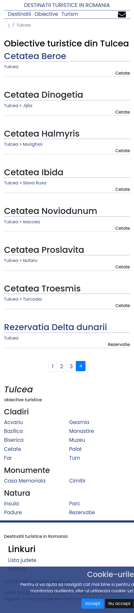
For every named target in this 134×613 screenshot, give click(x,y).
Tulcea (11, 67)
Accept (92, 603)
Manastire (81, 431)
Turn (74, 458)
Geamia (79, 422)
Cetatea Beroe (35, 56)
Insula (11, 503)
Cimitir (77, 480)
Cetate (12, 449)
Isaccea (31, 222)
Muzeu (77, 440)
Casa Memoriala (25, 480)
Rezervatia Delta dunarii (55, 327)
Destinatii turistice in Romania (67, 5)
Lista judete (22, 560)
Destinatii (19, 14)
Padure (13, 512)
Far (8, 458)
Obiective (46, 14)
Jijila (27, 106)
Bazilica (13, 431)
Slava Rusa (34, 183)
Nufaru (30, 260)
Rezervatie (82, 512)
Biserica (14, 440)
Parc (74, 503)
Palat (75, 449)
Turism (69, 14)
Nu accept (119, 603)
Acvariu (13, 422)
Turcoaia (32, 299)
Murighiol (32, 144)
